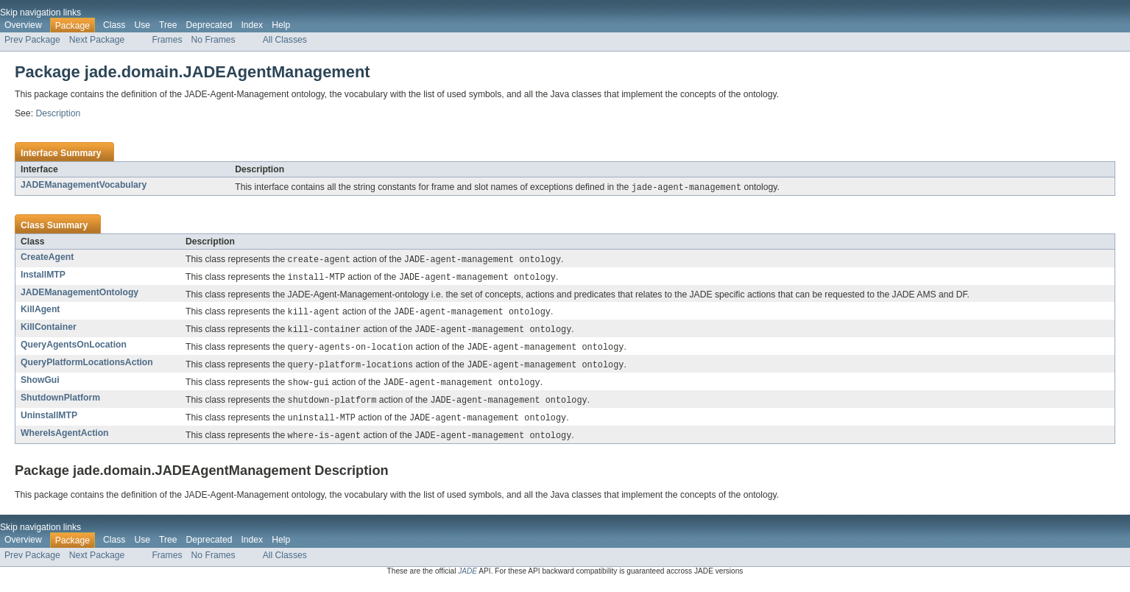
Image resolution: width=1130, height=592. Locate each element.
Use (142, 25)
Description (57, 113)
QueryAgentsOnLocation (74, 348)
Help (281, 25)
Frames (167, 40)
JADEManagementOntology (79, 294)
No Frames (213, 40)
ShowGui (40, 385)
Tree (168, 25)
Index (252, 25)
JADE (467, 579)
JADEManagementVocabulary (83, 185)
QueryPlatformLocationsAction (87, 367)
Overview (23, 25)
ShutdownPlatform (60, 403)
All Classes (285, 40)
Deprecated (209, 25)
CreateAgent (47, 258)
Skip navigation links (40, 12)
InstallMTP (43, 276)
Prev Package (32, 40)
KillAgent (40, 311)
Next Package (97, 40)
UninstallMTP (49, 422)
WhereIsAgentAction (65, 440)
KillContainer (49, 330)
